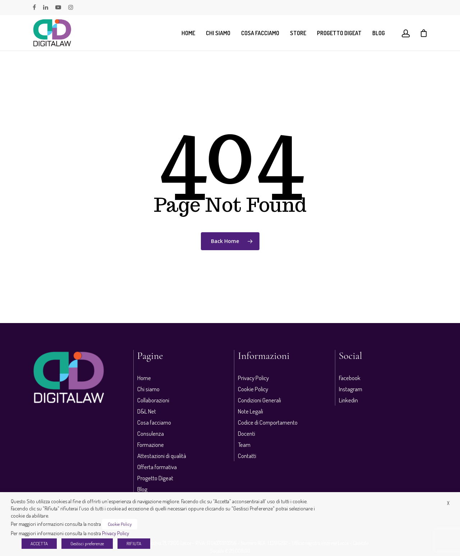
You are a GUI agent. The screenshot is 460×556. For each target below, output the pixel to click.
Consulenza (150, 433)
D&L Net (146, 411)
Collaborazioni (153, 400)
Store (298, 33)
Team (244, 444)
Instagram (350, 389)
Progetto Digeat (339, 33)
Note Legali (250, 411)
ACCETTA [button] (39, 543)
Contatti (247, 455)
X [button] (448, 503)
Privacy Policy (253, 378)
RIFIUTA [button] (133, 543)
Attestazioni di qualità (161, 455)
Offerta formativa (157, 467)
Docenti (246, 433)
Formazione (150, 444)
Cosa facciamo (260, 33)
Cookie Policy (253, 389)
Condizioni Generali (259, 400)
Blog (378, 33)
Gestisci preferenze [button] (87, 543)
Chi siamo (218, 33)
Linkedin (348, 400)
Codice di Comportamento (268, 422)
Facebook (349, 378)
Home (188, 33)
